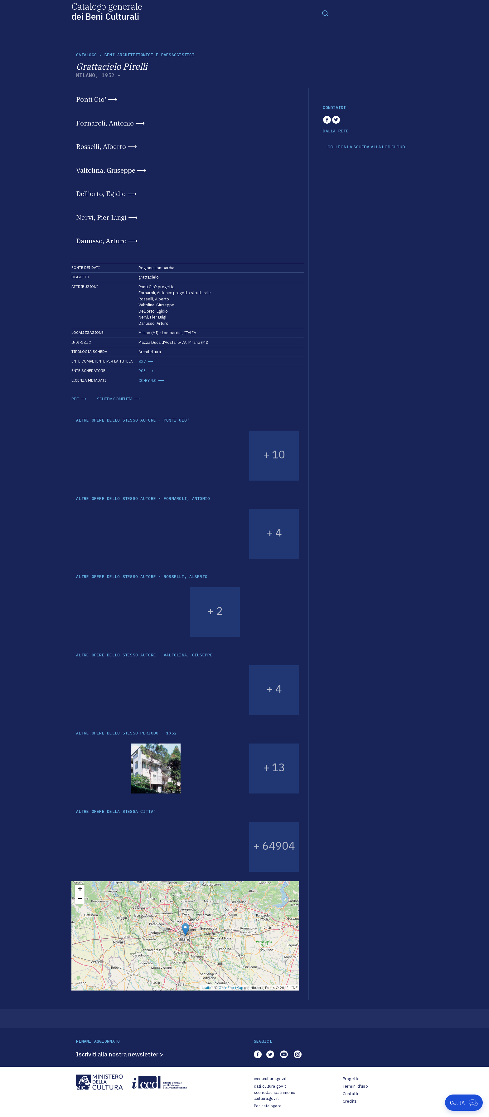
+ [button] (80, 889)
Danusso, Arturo (101, 240)
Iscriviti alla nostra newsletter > (119, 1054)
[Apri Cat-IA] (464, 1103)
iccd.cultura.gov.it (270, 1078)
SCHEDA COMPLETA (115, 399)
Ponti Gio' (91, 99)
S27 (142, 361)
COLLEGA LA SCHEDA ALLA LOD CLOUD (366, 147)
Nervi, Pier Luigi (101, 217)
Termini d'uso (355, 1086)
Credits (350, 1101)
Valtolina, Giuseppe (105, 170)
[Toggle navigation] (325, 13)
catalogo (86, 54)
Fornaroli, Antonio (105, 123)
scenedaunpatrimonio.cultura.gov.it (274, 1095)
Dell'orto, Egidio (101, 193)
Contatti (350, 1093)
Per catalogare (268, 1106)
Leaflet (207, 988)
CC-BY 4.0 (147, 380)
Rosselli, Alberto (101, 146)
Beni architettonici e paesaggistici (149, 54)
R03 (142, 370)
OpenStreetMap (231, 988)
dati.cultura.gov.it (270, 1086)
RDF (75, 399)
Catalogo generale (106, 11)
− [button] (80, 899)
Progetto (351, 1078)
